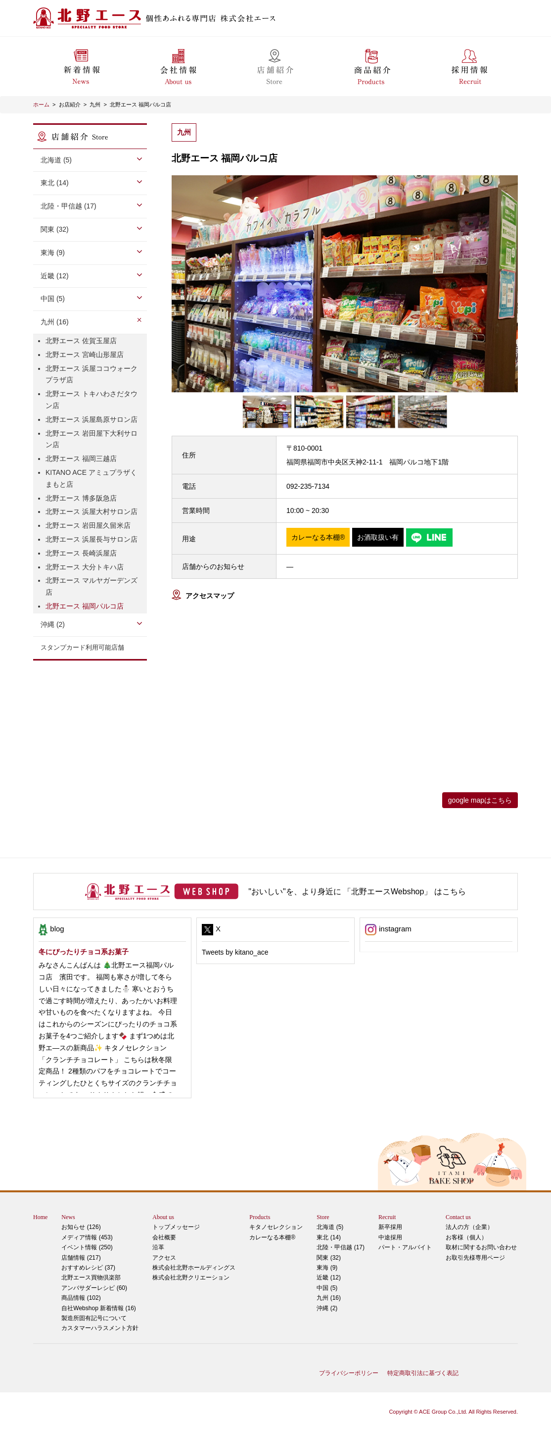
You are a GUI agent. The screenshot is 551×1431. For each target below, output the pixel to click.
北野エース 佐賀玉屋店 (81, 341)
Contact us (458, 1217)
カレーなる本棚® (272, 1237)
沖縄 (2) (53, 624)
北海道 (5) (56, 160)
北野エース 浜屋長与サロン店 (92, 539)
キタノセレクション (276, 1227)
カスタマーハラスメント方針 (99, 1328)
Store (323, 1217)
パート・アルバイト (405, 1247)
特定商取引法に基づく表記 (423, 1373)
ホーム (41, 104)
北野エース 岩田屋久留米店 (88, 525)
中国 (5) (53, 299)
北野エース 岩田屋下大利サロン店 (92, 439)
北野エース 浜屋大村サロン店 (92, 511)
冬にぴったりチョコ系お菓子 (84, 952)
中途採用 (390, 1237)
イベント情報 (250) (86, 1247)
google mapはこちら (480, 800)
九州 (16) (55, 322)
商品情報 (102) (80, 1297)
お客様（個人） (466, 1237)
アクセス (164, 1257)
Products (259, 1217)
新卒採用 (390, 1227)
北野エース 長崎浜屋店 (81, 553)
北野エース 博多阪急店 (81, 498)
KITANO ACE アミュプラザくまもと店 (91, 478)
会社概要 (164, 1237)
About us (163, 1217)
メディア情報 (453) (86, 1237)
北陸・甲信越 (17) (68, 206)
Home (40, 1217)
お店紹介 (70, 104)
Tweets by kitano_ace (235, 952)
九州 (95, 104)
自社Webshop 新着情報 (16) (98, 1308)
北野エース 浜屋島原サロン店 (92, 419)
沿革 (158, 1247)
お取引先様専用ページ (475, 1257)
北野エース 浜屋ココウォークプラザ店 (92, 374)
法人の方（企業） (469, 1227)
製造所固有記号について (94, 1318)
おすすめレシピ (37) (88, 1267)
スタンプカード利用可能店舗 (82, 647)
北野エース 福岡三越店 (81, 458)
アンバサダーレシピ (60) (99, 1282)
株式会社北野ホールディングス (193, 1267)
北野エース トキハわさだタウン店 (92, 399)
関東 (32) (55, 229)
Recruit (387, 1217)
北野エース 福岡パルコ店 (140, 104)
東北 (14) (55, 183)
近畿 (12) (55, 276)
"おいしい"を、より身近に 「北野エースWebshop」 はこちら (357, 891)
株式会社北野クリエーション (191, 1277)
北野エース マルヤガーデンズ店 (92, 586)
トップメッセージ (176, 1227)
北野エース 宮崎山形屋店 (85, 354)
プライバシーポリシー (348, 1373)
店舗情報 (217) (80, 1257)
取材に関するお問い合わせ (481, 1247)
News (68, 1217)
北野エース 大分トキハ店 (85, 567)
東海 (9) (53, 252)
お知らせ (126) (80, 1227)
